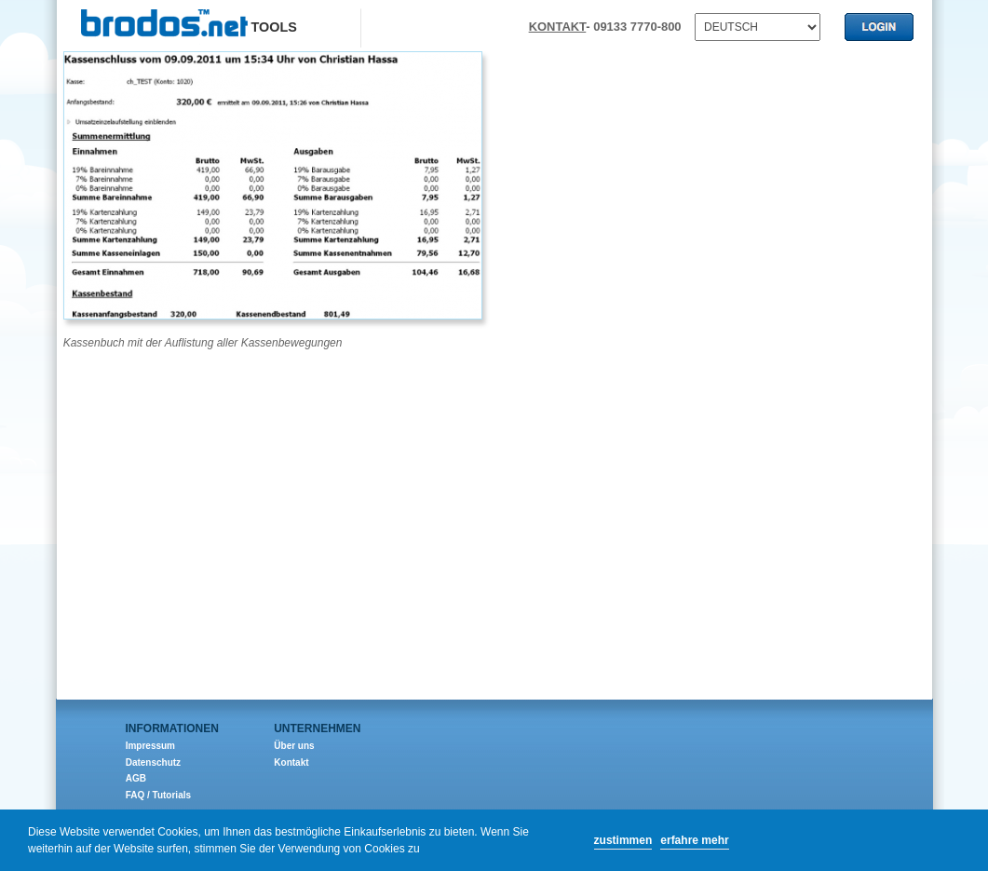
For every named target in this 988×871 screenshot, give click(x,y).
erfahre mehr (694, 840)
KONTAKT (558, 27)
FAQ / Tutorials (158, 795)
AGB (136, 778)
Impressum (150, 746)
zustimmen (623, 840)
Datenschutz (153, 762)
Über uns (294, 746)
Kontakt (291, 762)
